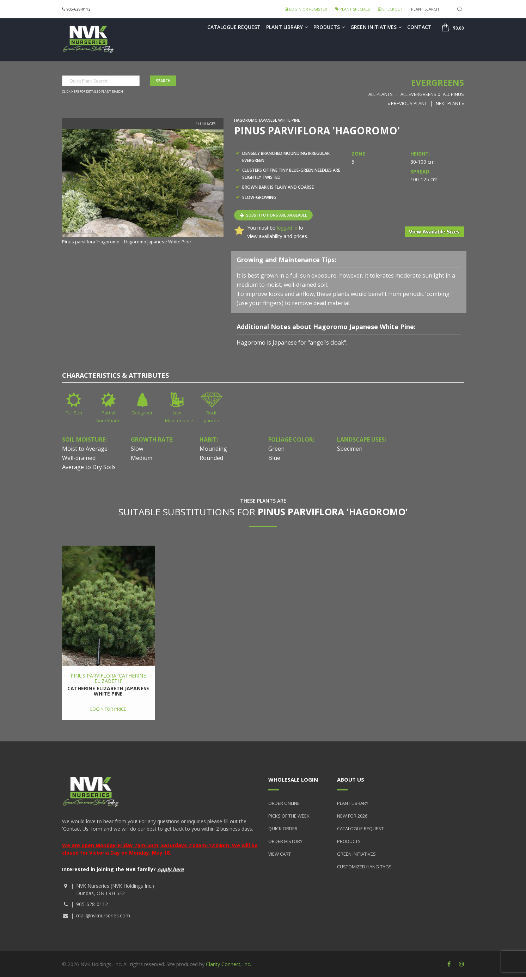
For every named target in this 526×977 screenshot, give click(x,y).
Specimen (349, 449)
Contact (419, 27)
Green (276, 449)
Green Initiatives (376, 27)
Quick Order (283, 828)
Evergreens (437, 82)
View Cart (279, 854)
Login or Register (306, 9)
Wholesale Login (293, 779)
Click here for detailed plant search (92, 92)
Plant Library (287, 27)
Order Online (284, 803)
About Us (350, 779)
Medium (141, 458)
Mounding (213, 449)
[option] (143, 187)
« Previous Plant (407, 103)
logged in (287, 228)
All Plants (380, 94)
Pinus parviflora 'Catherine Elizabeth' (108, 678)
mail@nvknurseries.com (103, 915)
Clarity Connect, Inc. (228, 964)
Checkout (390, 9)
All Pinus (453, 94)
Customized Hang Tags (364, 866)
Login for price (108, 709)
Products (329, 27)
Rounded (211, 458)
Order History (285, 841)
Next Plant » (450, 103)
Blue (274, 458)
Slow (137, 449)
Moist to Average (85, 449)
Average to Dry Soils (89, 467)
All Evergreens (418, 94)
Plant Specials (352, 9)
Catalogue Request (234, 27)
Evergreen (143, 412)
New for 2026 (352, 816)
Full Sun (74, 412)
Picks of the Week (289, 816)
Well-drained (79, 458)
